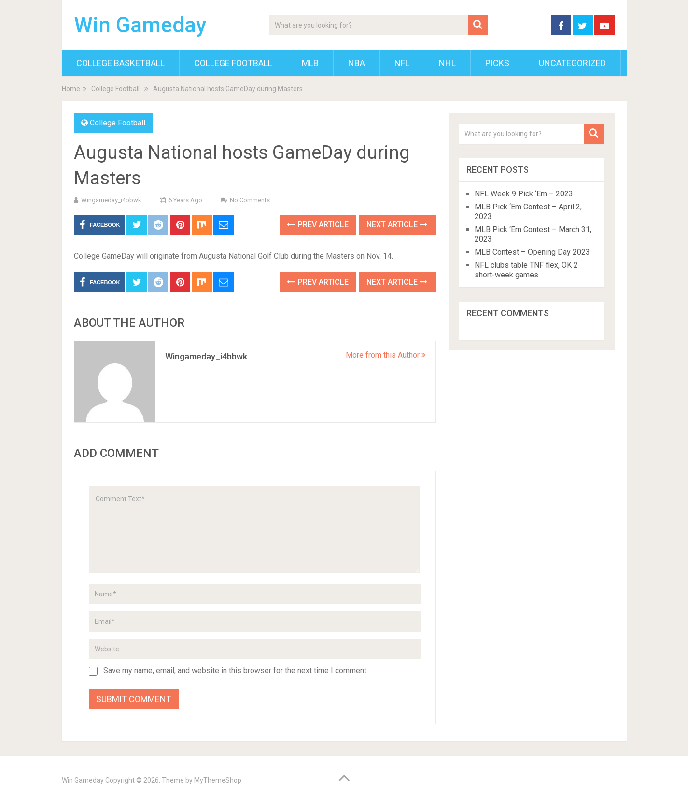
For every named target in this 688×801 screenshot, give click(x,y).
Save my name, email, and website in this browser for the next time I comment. (235, 670)
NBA (356, 63)
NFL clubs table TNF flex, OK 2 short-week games (526, 270)
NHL (447, 63)
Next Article (396, 224)
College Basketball (120, 63)
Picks (497, 63)
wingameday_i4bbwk (111, 200)
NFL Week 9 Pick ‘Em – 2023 (524, 193)
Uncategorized (572, 63)
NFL (401, 63)
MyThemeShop (217, 780)
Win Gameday (140, 25)
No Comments (250, 200)
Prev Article (318, 224)
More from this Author (386, 354)
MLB (310, 63)
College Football (233, 63)
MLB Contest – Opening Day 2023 (532, 252)
